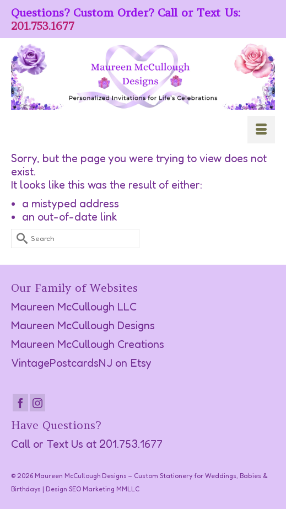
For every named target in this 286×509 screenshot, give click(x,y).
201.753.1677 (42, 26)
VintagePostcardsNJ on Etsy (81, 362)
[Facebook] (20, 402)
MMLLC (127, 489)
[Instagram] (37, 402)
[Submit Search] (19, 238)
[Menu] (261, 129)
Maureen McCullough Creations (87, 344)
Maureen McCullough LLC (74, 306)
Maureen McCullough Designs (83, 325)
